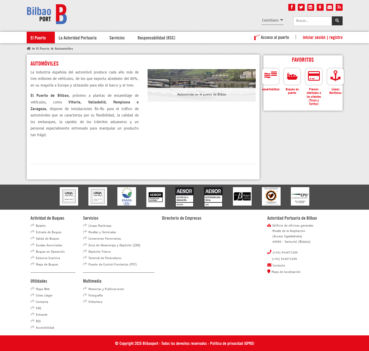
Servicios (117, 37)
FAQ (38, 308)
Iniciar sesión (314, 37)
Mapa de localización (286, 272)
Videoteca (95, 302)
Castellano (270, 20)
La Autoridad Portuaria (78, 37)
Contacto (279, 265)
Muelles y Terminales (102, 232)
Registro (336, 37)
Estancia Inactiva (48, 258)
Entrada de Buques (48, 232)
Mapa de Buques (47, 264)
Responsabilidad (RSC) (156, 37)
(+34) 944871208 (284, 259)
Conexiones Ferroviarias (104, 238)
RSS (38, 321)
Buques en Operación (50, 251)
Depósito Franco (99, 251)
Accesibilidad (45, 327)
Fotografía (95, 295)
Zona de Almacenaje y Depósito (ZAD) (114, 245)
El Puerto (38, 37)
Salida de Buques (47, 238)
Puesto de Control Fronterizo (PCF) (112, 264)
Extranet (41, 314)
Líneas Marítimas (99, 226)
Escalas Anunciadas (49, 245)
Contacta (42, 302)
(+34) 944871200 (285, 252)
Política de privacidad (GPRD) (232, 343)
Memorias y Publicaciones (106, 289)
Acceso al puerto (270, 37)
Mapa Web (43, 289)
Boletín (41, 226)
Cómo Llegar (44, 295)
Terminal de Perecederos (104, 258)
